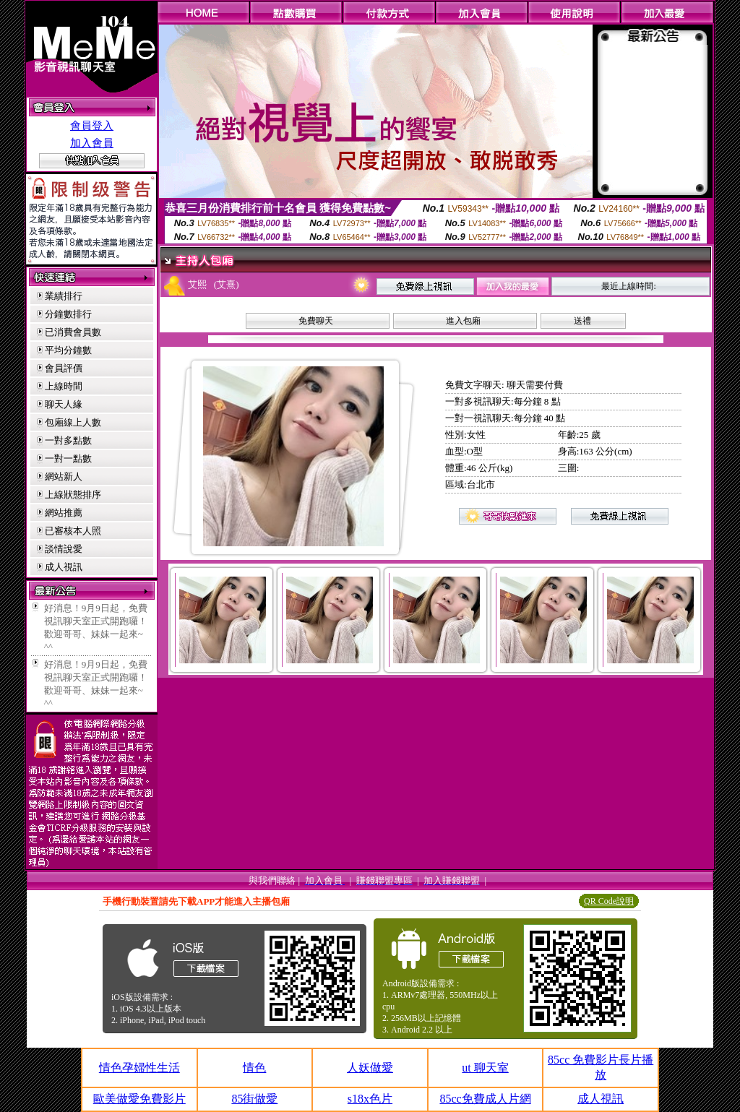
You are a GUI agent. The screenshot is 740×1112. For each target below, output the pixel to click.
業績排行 (63, 295)
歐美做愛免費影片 (139, 1098)
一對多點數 (68, 440)
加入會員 (91, 143)
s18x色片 (370, 1098)
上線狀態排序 (73, 494)
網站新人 (63, 476)
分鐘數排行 (68, 314)
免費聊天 (315, 321)
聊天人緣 (63, 404)
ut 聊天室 (485, 1067)
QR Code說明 (609, 901)
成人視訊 (63, 566)
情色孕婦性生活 (139, 1067)
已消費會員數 (73, 332)
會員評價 (63, 368)
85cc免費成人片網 (484, 1098)
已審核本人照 (73, 530)
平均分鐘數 (68, 350)
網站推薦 (63, 512)
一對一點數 (68, 458)
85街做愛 (254, 1098)
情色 (254, 1067)
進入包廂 (463, 321)
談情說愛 (63, 548)
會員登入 (91, 126)
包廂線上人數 (73, 422)
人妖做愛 (370, 1067)
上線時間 (63, 386)
